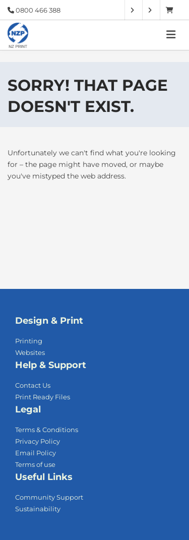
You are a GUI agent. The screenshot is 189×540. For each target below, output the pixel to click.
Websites (30, 352)
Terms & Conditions (46, 430)
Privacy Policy (37, 441)
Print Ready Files (42, 397)
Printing (28, 341)
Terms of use (35, 464)
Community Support (49, 497)
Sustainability (37, 509)
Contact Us (32, 385)
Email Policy (35, 453)
